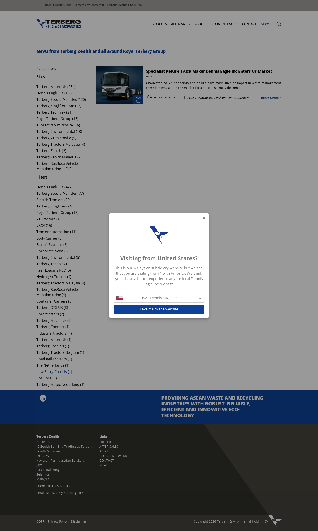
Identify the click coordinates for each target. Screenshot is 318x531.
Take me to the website (159, 309)
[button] (159, 298)
